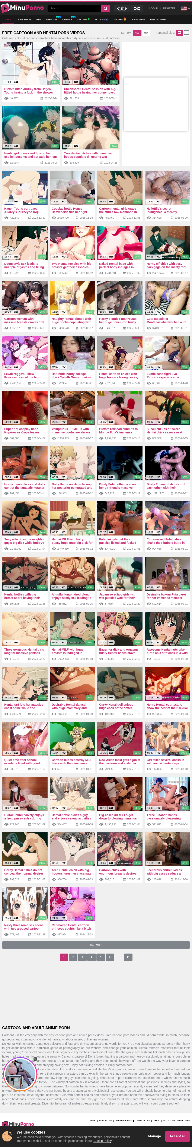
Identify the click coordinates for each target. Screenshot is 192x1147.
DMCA (156, 1121)
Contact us (105, 1121)
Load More (96, 945)
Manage (154, 1136)
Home (92, 1121)
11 (128, 957)
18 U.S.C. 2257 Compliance (176, 1121)
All (137, 32)
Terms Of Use (142, 1121)
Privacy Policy (124, 1121)
